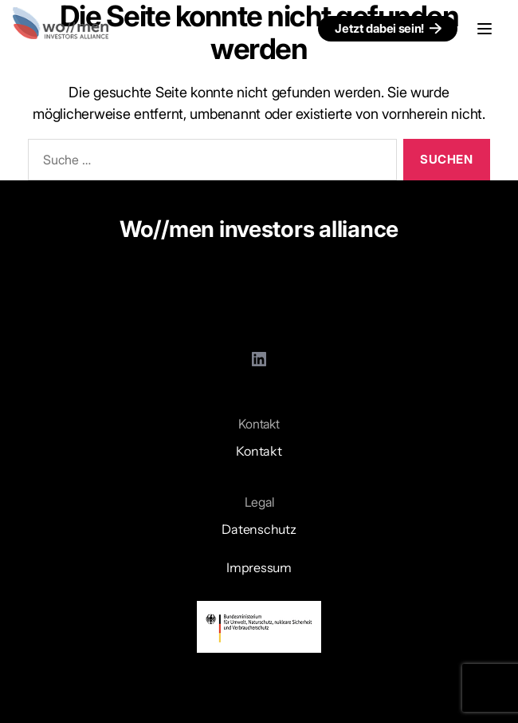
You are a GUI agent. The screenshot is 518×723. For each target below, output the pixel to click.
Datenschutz (259, 529)
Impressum (259, 567)
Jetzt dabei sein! (379, 28)
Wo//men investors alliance (259, 229)
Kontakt (258, 451)
